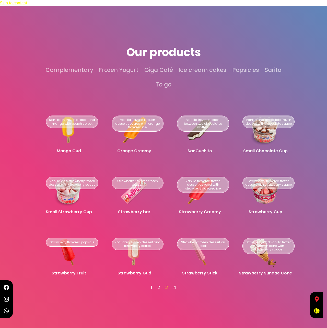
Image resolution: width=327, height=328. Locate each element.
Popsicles (245, 70)
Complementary (69, 70)
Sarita (273, 70)
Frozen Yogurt (119, 70)
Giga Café (158, 70)
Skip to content (13, 3)
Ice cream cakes (203, 70)
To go (163, 84)
